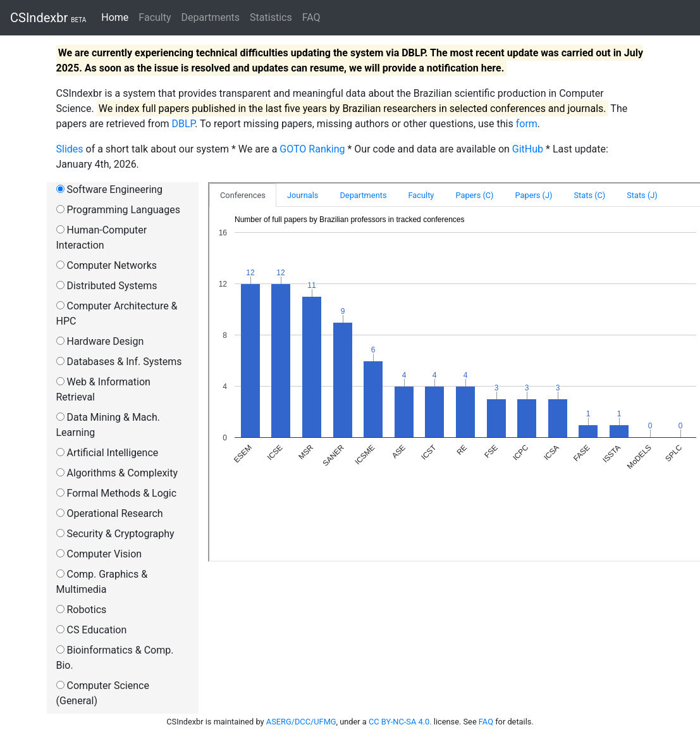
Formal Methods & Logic (116, 493)
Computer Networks (106, 265)
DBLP (183, 124)
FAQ (311, 17)
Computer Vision (99, 554)
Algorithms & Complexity (117, 473)
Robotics (81, 610)
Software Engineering (109, 189)
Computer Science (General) (102, 693)
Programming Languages (118, 210)
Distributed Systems (106, 286)
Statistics (271, 17)
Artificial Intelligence (107, 453)
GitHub (527, 149)
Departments (210, 17)
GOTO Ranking (312, 149)
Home (117, 16)
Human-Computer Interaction (101, 237)
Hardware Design (100, 341)
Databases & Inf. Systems (119, 362)
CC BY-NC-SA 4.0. (401, 721)
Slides (69, 149)
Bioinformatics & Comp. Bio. (115, 657)
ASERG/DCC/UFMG (301, 721)
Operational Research (109, 513)
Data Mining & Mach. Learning (108, 424)
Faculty (154, 17)
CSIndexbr (48, 17)
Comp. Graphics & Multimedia (102, 581)
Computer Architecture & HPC (117, 313)
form (526, 124)
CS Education (91, 630)
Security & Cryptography (115, 534)
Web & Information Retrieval (103, 389)
